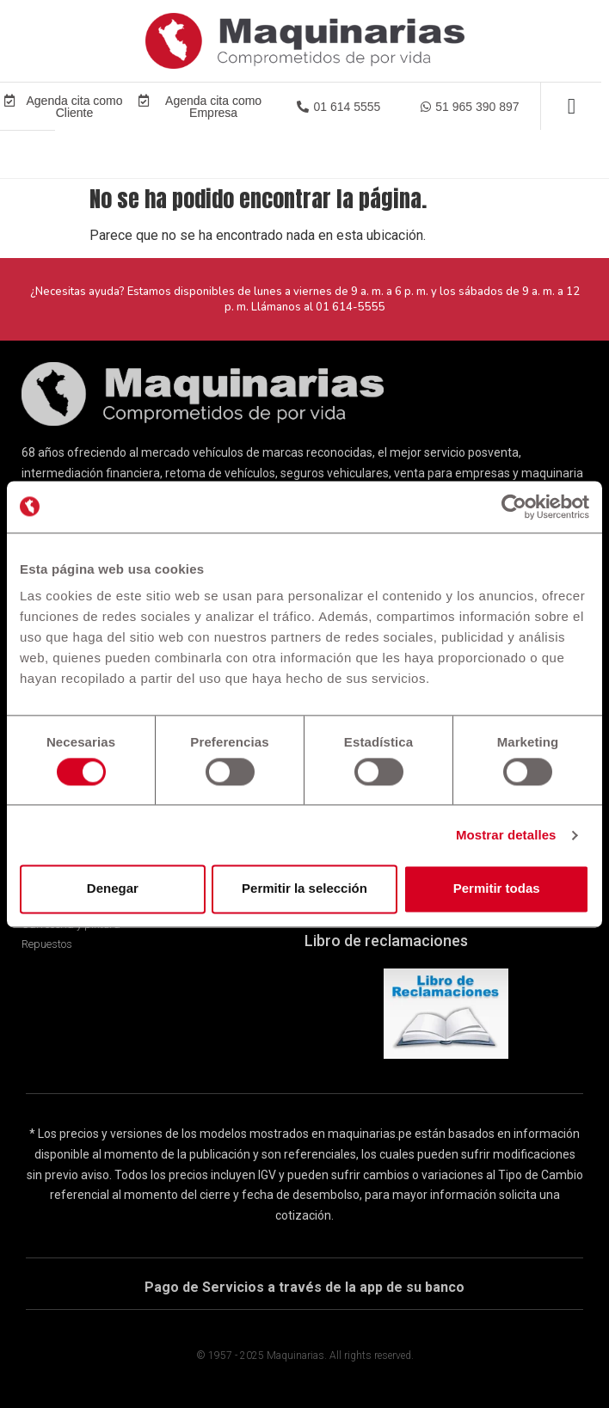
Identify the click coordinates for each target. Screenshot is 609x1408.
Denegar (112, 889)
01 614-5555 (350, 307)
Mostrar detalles (506, 834)
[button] (338, 106)
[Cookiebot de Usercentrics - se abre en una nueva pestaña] (514, 507)
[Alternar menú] (571, 106)
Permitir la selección (304, 889)
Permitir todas (496, 889)
